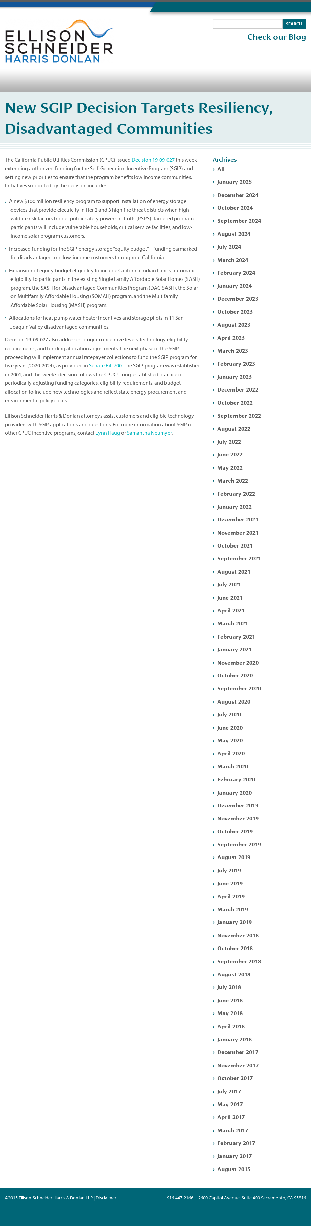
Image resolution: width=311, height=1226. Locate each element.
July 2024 (229, 246)
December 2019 (237, 805)
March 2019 (232, 909)
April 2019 (231, 896)
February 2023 (236, 363)
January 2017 (234, 1155)
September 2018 (239, 961)
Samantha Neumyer (149, 432)
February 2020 (236, 779)
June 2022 (230, 454)
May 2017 (230, 1104)
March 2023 (232, 350)
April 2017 (231, 1116)
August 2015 (233, 1169)
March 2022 (232, 480)
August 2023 (233, 324)
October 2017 (235, 1078)
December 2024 (237, 194)
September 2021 (239, 558)
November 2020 (238, 662)
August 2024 (233, 233)
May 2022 (230, 467)
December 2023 (237, 298)
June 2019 (230, 883)
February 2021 (236, 636)
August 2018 (233, 974)
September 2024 (239, 220)
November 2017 (238, 1065)
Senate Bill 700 (105, 365)
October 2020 (235, 675)
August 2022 (233, 428)
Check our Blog (276, 37)
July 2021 (229, 584)
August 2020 (233, 701)
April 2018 (231, 1026)
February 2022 (236, 493)
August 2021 (233, 571)
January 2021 (234, 649)
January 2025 (234, 181)
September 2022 (239, 415)
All (221, 168)
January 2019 (234, 922)
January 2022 (234, 506)
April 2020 (231, 753)
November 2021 (238, 532)
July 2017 (229, 1091)
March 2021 (232, 623)
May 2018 (230, 1013)
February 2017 (236, 1142)
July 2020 (229, 714)
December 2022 (237, 389)
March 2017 (232, 1130)
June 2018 (230, 1000)
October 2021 (235, 545)
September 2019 (239, 844)
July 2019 (229, 870)
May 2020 (230, 740)
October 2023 (235, 311)
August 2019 (233, 857)
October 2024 (235, 207)
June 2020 (230, 727)
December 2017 (237, 1051)
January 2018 (234, 1039)
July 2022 (229, 441)
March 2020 (232, 766)
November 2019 (238, 818)
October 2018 (235, 948)
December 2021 (237, 519)
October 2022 (235, 402)
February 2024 (236, 272)
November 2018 (238, 935)
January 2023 (234, 376)
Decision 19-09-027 (153, 159)
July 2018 (229, 986)
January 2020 (234, 792)
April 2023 (231, 337)
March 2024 (232, 259)
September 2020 (239, 688)
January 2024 (234, 285)
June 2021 (230, 597)
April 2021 (231, 610)
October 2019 (235, 831)
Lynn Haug (107, 432)
